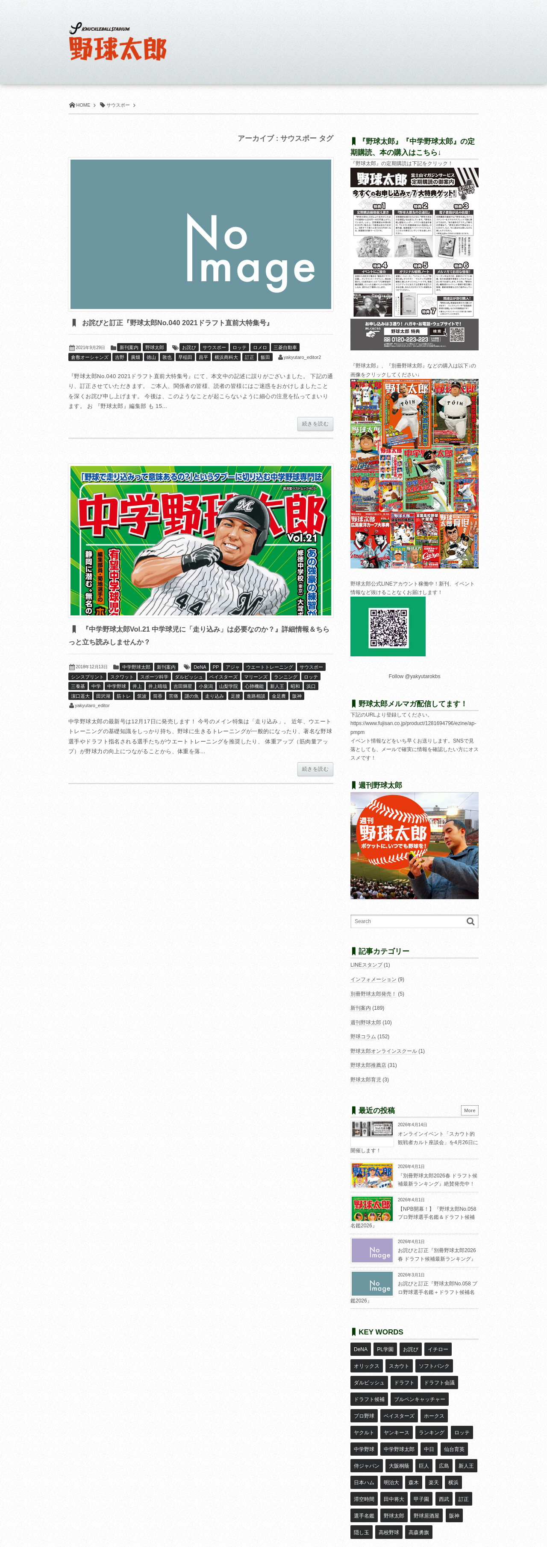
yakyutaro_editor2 (302, 358)
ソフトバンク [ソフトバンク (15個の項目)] (433, 1360)
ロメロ (260, 348)
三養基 (78, 687)
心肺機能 (254, 687)
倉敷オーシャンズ (90, 358)
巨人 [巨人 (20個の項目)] (388, 1434)
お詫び (189, 348)
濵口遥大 (80, 697)
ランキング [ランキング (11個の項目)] (401, 1410)
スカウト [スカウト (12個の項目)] (398, 1360)
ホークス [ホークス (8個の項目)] (433, 1397)
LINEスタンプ (366, 965)
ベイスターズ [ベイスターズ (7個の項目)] (398, 1397)
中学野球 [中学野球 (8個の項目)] (458, 1410)
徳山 (151, 358)
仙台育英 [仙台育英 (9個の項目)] (423, 1422)
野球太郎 (154, 348)
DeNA (200, 668)
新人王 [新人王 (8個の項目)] (430, 1434)
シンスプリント (87, 678)
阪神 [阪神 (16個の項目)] (423, 1472)
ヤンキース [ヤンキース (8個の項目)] (366, 1410)
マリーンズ (256, 678)
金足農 (279, 697)
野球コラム (363, 1037)
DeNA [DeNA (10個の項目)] (361, 1348)
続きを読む (315, 425)
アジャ (233, 668)
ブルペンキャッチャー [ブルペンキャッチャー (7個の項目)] (419, 1385)
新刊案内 (129, 348)
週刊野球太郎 (365, 1023)
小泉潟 (206, 687)
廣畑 (135, 358)
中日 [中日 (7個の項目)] (399, 1422)
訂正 (249, 358)
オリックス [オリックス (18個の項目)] (366, 1360)
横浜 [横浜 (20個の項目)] (422, 1447)
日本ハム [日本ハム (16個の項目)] (457, 1434)
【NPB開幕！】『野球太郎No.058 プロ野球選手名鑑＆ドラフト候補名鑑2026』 (413, 1217)
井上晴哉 (157, 687)
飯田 (265, 358)
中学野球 (116, 687)
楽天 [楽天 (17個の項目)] (403, 1447)
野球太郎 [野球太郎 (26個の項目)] (364, 1472)
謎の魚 (192, 697)
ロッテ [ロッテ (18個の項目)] (431, 1410)
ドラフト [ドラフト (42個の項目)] (404, 1372)
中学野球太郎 (136, 668)
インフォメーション (373, 979)
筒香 (157, 697)
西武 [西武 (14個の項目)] (413, 1459)
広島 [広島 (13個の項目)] (408, 1434)
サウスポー (214, 348)
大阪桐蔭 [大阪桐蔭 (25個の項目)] (364, 1434)
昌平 (203, 358)
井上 (137, 687)
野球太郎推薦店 (368, 1065)
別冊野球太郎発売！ (373, 994)
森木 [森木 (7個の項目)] (383, 1447)
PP (216, 668)
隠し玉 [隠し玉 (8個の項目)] (445, 1472)
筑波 (142, 697)
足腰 (235, 697)
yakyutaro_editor (92, 707)
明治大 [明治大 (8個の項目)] (361, 1447)
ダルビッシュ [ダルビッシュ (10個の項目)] (369, 1372)
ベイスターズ (223, 678)
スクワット (122, 678)
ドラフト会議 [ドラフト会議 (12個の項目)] (438, 1372)
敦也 (167, 358)
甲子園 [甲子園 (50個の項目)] (391, 1459)
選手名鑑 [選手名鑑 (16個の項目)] (457, 1459)
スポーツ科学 (154, 678)
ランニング (285, 678)
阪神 (297, 697)
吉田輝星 (183, 687)
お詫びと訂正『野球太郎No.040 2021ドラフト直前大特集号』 (203, 323)
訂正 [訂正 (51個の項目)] (432, 1459)
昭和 (295, 687)
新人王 (277, 687)
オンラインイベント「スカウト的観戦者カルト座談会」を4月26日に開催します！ (414, 1142)
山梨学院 (228, 687)
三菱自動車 (285, 348)
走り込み (214, 697)
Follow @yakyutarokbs (415, 676)
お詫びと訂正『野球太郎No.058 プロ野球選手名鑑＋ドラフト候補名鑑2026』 (413, 1292)
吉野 (119, 358)
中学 (96, 687)
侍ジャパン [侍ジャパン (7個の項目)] (455, 1422)
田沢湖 (103, 697)
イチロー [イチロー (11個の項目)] (437, 1348)
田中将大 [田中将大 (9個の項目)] (364, 1459)
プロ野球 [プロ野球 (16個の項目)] (364, 1397)
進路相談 (256, 697)
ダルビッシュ (189, 678)
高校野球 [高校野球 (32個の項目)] (364, 1484)
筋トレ (124, 697)
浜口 (311, 687)
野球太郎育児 (365, 1080)
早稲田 (185, 358)
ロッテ (239, 348)
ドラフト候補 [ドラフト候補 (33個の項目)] (369, 1385)
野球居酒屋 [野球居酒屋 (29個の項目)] (396, 1472)
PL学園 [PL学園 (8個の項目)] (384, 1348)
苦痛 (173, 697)
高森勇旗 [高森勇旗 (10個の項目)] (393, 1484)
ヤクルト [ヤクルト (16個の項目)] (463, 1397)
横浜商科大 (226, 358)
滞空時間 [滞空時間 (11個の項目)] (446, 1447)
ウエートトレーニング (269, 668)
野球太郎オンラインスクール (383, 1051)
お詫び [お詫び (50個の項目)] (410, 1348)
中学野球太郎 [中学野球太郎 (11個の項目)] (369, 1422)
